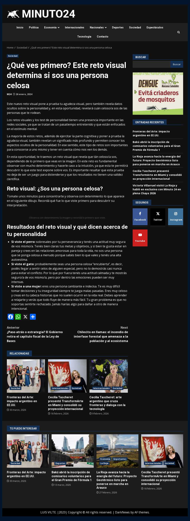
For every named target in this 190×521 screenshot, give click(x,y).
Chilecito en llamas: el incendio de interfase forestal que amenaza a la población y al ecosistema (97, 334)
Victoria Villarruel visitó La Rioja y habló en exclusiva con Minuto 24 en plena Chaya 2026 (157, 189)
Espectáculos (155, 27)
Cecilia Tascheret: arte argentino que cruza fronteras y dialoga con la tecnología (108, 376)
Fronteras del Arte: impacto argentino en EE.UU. (26, 376)
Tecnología (84, 36)
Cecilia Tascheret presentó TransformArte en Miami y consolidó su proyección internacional (67, 376)
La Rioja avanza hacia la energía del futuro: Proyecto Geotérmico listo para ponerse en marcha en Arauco (157, 160)
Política (34, 27)
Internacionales (74, 27)
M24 (9, 94)
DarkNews (122, 512)
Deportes (118, 27)
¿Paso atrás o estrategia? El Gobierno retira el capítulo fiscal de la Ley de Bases (37, 334)
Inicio (20, 27)
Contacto (102, 36)
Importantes (119, 459)
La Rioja (104, 463)
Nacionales (97, 27)
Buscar (140, 57)
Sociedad (135, 27)
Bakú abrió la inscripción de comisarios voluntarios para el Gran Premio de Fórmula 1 (156, 146)
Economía (50, 27)
